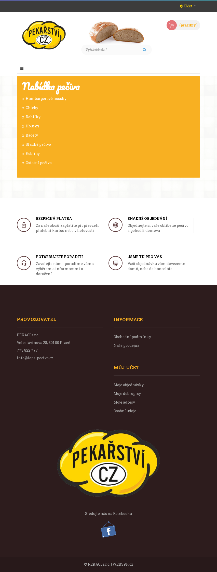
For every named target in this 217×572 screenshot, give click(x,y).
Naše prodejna (126, 345)
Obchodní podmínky (132, 336)
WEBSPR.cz (123, 564)
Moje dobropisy (127, 393)
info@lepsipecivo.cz (35, 357)
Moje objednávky (129, 384)
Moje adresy (124, 402)
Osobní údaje (125, 410)
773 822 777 (27, 350)
